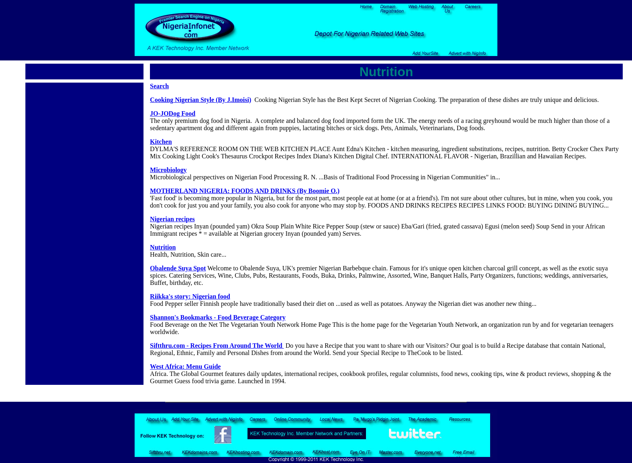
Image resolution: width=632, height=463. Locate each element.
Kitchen (161, 141)
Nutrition (163, 247)
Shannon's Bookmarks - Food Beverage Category (217, 317)
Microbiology (168, 169)
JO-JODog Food (172, 113)
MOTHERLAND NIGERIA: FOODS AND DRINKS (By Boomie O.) (244, 190)
